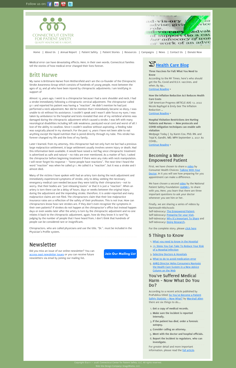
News (162, 52)
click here (190, 228)
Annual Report (68, 52)
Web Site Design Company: (109, 366)
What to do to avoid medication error (174, 258)
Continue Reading (159, 89)
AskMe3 (184, 187)
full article (188, 350)
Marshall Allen (195, 298)
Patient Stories (111, 52)
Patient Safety (90, 52)
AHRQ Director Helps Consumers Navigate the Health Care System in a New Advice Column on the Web (177, 267)
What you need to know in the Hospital (175, 241)
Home (36, 52)
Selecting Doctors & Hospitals (170, 254)
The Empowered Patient (180, 211)
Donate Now (195, 52)
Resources (131, 52)
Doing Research (176, 222)
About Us (50, 52)
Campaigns (147, 52)
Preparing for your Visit (180, 214)
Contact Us (176, 52)
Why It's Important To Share (183, 218)
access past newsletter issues (46, 254)
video (190, 166)
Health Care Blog (172, 65)
